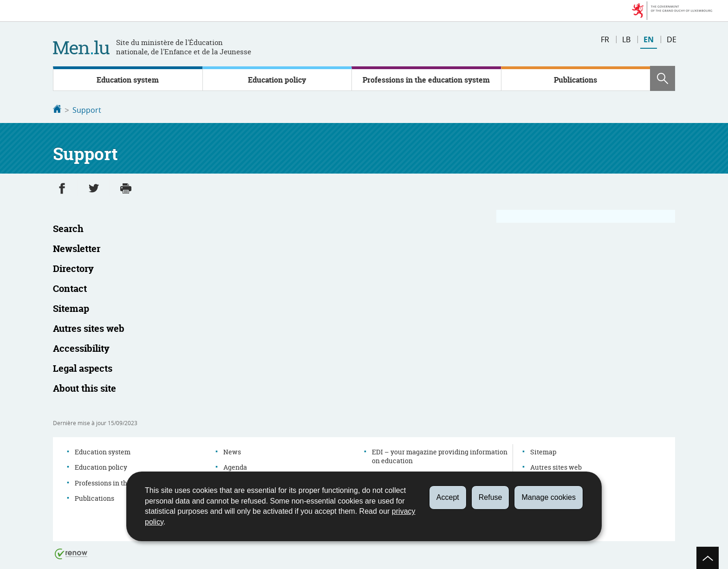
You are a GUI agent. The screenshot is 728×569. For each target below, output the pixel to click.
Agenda (235, 466)
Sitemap (543, 450)
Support (86, 110)
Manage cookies (548, 497)
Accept (447, 497)
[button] (662, 78)
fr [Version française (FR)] (605, 39)
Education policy (277, 80)
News (232, 450)
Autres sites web (556, 466)
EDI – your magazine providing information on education (439, 455)
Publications (575, 80)
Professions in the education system (426, 80)
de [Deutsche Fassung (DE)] (671, 39)
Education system (128, 80)
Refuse (490, 497)
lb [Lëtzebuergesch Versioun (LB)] (626, 39)
